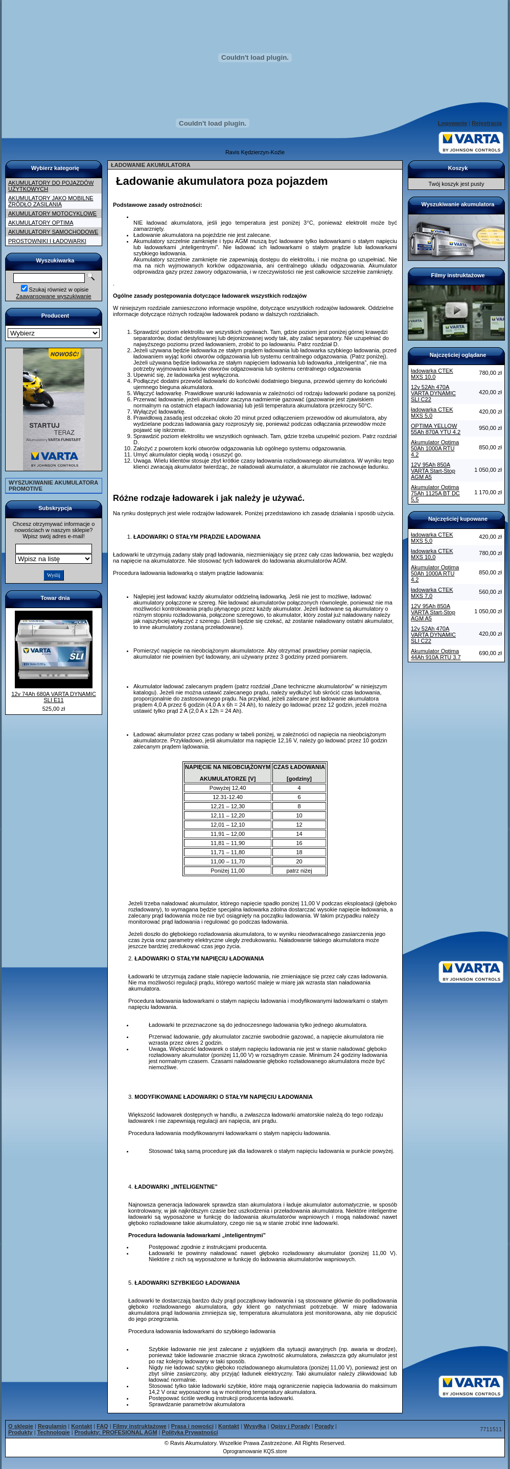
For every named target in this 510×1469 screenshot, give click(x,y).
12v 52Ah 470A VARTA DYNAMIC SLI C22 (433, 393)
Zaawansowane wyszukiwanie (53, 296)
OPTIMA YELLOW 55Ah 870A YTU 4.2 (435, 429)
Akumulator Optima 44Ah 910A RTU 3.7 (436, 654)
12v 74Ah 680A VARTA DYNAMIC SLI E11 (53, 697)
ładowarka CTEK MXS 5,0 (432, 412)
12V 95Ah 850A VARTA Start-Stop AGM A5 (433, 471)
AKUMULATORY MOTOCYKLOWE (52, 213)
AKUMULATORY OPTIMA (41, 223)
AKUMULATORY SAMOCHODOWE (53, 232)
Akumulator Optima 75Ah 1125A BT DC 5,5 (435, 493)
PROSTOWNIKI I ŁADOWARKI (47, 241)
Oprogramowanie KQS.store (255, 1451)
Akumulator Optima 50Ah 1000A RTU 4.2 (435, 448)
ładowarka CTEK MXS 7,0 (432, 593)
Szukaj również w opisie (59, 289)
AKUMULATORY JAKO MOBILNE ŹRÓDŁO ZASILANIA (51, 201)
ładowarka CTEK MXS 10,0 (432, 374)
